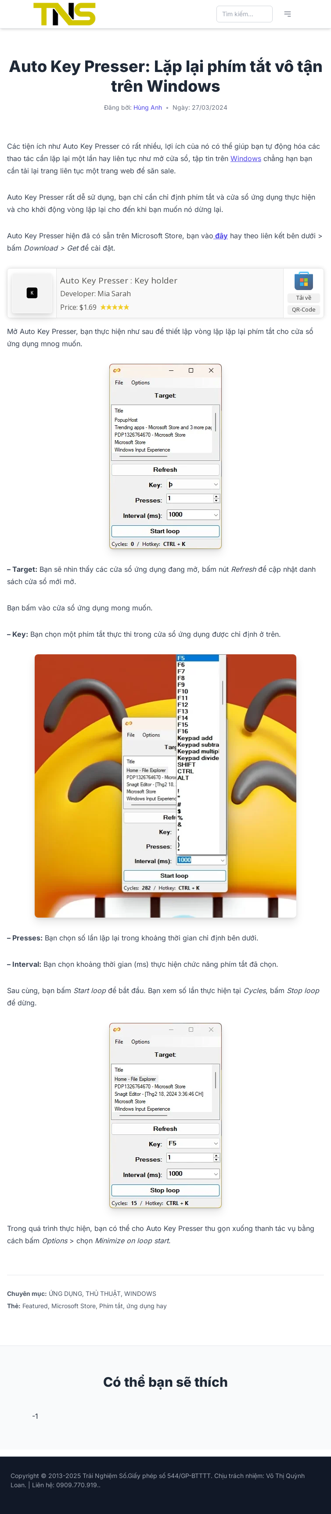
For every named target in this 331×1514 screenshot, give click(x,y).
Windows (245, 158)
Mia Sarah (114, 293)
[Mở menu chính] (287, 14)
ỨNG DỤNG (65, 1293)
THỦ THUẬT (103, 1293)
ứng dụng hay (146, 1306)
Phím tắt (111, 1306)
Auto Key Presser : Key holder (118, 280)
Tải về (303, 297)
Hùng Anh (147, 107)
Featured (35, 1306)
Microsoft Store (73, 1306)
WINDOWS (140, 1293)
